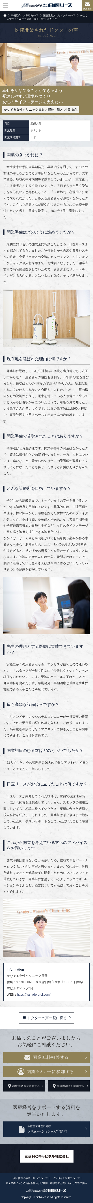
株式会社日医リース (46, 5)
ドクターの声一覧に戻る (45, 1018)
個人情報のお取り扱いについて (30, 1178)
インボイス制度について (66, 1178)
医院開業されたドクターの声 (59, 15)
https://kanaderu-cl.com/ (33, 994)
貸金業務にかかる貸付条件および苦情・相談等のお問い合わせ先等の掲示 (46, 1183)
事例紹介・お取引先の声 (24, 15)
